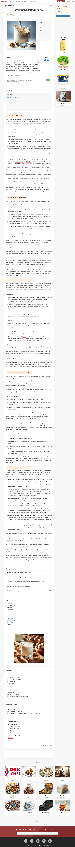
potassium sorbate (22, 313)
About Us (12, 1)
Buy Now (48, 80)
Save (51, 5)
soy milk (28, 255)
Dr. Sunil (12, 5)
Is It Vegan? (17, 1)
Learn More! (10, 737)
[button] (29, 572)
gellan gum (10, 299)
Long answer (42, 27)
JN (41, 183)
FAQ (36, 845)
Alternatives (42, 38)
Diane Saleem (49, 745)
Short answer (42, 25)
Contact (39, 845)
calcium (17, 161)
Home (27, 845)
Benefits (42, 35)
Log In (73, 1)
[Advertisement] (27, 754)
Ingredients (42, 33)
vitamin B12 (28, 161)
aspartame (23, 330)
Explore (24, 1)
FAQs (41, 30)
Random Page (61, 1)
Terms (47, 845)
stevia (24, 336)
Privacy (43, 845)
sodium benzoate (31, 313)
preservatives (11, 611)
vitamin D (21, 161)
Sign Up (68, 1)
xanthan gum (30, 304)
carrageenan (23, 304)
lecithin (48, 297)
